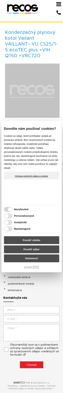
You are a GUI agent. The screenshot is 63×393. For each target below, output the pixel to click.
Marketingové (22, 228)
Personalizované (24, 215)
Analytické (20, 222)
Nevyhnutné (21, 209)
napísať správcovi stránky (32, 385)
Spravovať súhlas (43, 388)
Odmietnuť (31, 258)
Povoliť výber (31, 249)
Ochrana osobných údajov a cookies (31, 176)
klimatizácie (15, 290)
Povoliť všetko (31, 240)
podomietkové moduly (21, 283)
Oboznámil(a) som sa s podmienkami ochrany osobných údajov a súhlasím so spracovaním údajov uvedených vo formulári (34, 349)
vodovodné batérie (19, 277)
